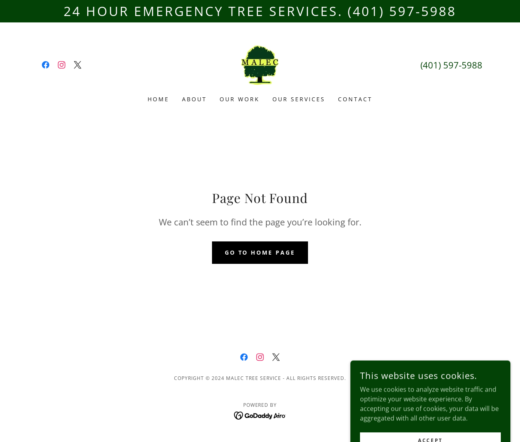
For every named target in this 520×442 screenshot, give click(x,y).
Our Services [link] (298, 99)
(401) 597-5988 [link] (451, 65)
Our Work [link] (240, 99)
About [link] (194, 99)
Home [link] (158, 99)
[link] (46, 65)
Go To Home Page (260, 252)
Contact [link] (355, 99)
